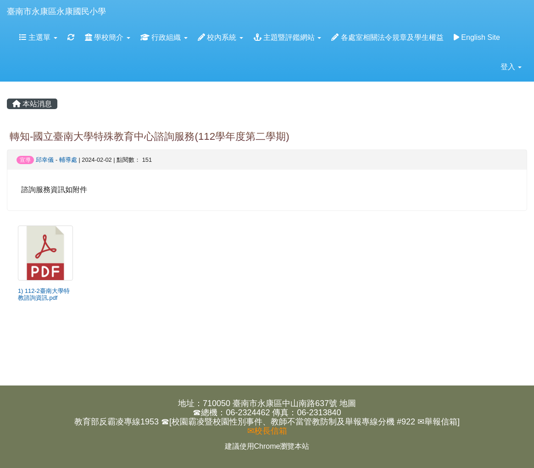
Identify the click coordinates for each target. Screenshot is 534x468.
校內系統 (220, 37)
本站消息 (32, 104)
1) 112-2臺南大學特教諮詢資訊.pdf (44, 294)
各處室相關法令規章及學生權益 (387, 37)
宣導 (25, 160)
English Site (477, 37)
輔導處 (68, 159)
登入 (511, 67)
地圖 (347, 403)
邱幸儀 (45, 159)
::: (115, 3)
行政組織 (164, 37)
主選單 (38, 37)
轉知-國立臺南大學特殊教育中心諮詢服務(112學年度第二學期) (149, 136)
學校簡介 (107, 37)
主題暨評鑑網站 (287, 37)
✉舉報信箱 (437, 421)
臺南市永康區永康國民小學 (56, 11)
